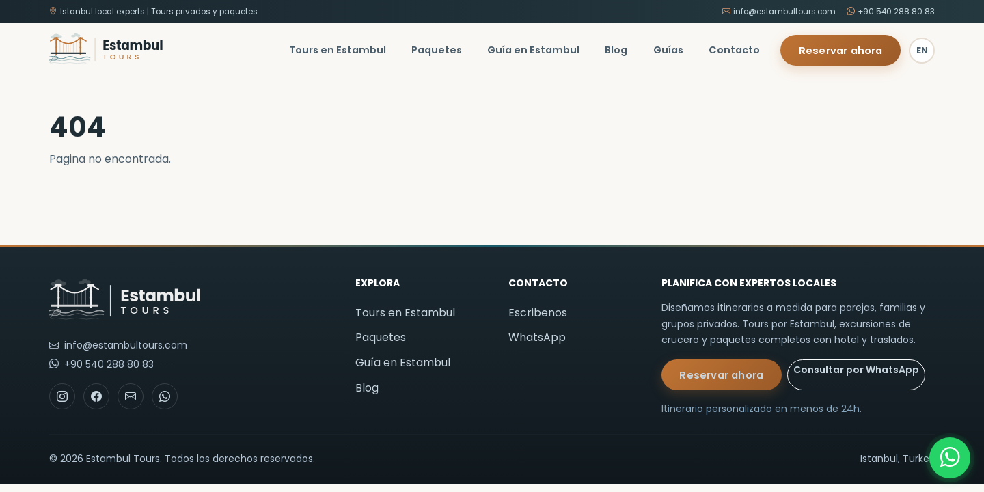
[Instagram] (62, 396)
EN (922, 50)
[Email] (131, 396)
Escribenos (537, 312)
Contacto (734, 50)
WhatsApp (537, 337)
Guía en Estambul (533, 50)
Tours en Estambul (337, 50)
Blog (616, 50)
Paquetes (436, 50)
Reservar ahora (841, 50)
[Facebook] (96, 396)
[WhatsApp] (949, 457)
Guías (668, 50)
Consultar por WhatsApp (856, 370)
